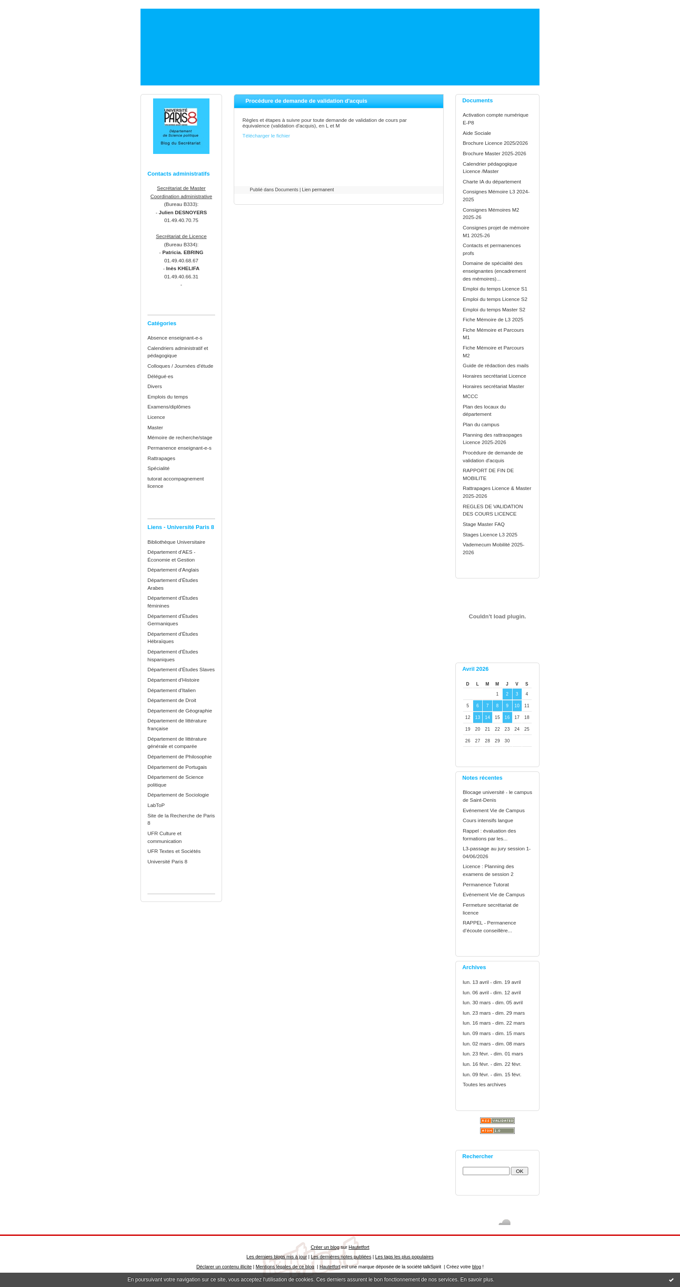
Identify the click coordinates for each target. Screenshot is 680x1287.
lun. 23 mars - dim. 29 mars (494, 1013)
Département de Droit (171, 700)
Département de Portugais (177, 767)
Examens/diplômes (168, 406)
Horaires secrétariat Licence (494, 376)
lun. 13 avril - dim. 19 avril (492, 982)
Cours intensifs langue (488, 820)
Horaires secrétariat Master (493, 386)
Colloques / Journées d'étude (180, 366)
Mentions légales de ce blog (284, 1266)
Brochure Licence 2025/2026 (495, 143)
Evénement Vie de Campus (494, 810)
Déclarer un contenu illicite (224, 1266)
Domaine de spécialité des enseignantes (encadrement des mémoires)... (494, 270)
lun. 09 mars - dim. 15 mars (494, 1033)
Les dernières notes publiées (341, 1256)
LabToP (156, 805)
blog (476, 1266)
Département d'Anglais (173, 569)
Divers (154, 386)
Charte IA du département (492, 181)
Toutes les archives (484, 1084)
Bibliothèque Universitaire (176, 542)
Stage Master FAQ (484, 524)
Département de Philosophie (179, 756)
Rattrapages (161, 458)
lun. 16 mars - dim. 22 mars (494, 1023)
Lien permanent (318, 189)
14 (487, 717)
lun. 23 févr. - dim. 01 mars (493, 1053)
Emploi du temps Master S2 (494, 309)
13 (477, 717)
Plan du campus (481, 424)
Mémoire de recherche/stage (179, 437)
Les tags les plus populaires (404, 1256)
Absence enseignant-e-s (175, 337)
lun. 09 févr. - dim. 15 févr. (492, 1074)
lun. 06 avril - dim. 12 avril (492, 992)
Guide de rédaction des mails (496, 365)
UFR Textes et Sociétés (174, 851)
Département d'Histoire (173, 680)
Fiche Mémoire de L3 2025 (493, 319)
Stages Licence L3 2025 (490, 534)
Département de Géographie (179, 710)
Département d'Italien (171, 690)
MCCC (470, 396)
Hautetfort (359, 1247)
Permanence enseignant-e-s (179, 448)
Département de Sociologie (178, 794)
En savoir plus (476, 1280)
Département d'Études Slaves (181, 669)
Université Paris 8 (167, 861)
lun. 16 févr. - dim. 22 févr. (492, 1064)
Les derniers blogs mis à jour (276, 1256)
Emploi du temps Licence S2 (495, 299)
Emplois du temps (167, 396)
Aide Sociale (477, 133)
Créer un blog (325, 1247)
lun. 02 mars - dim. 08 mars (494, 1043)
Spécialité (158, 468)
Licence (156, 417)
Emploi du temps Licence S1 (495, 288)
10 (517, 705)
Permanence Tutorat (486, 884)
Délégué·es (160, 376)
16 (507, 717)
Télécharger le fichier (266, 135)
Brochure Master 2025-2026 (494, 153)
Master (155, 427)
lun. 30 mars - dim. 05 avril (493, 1002)
